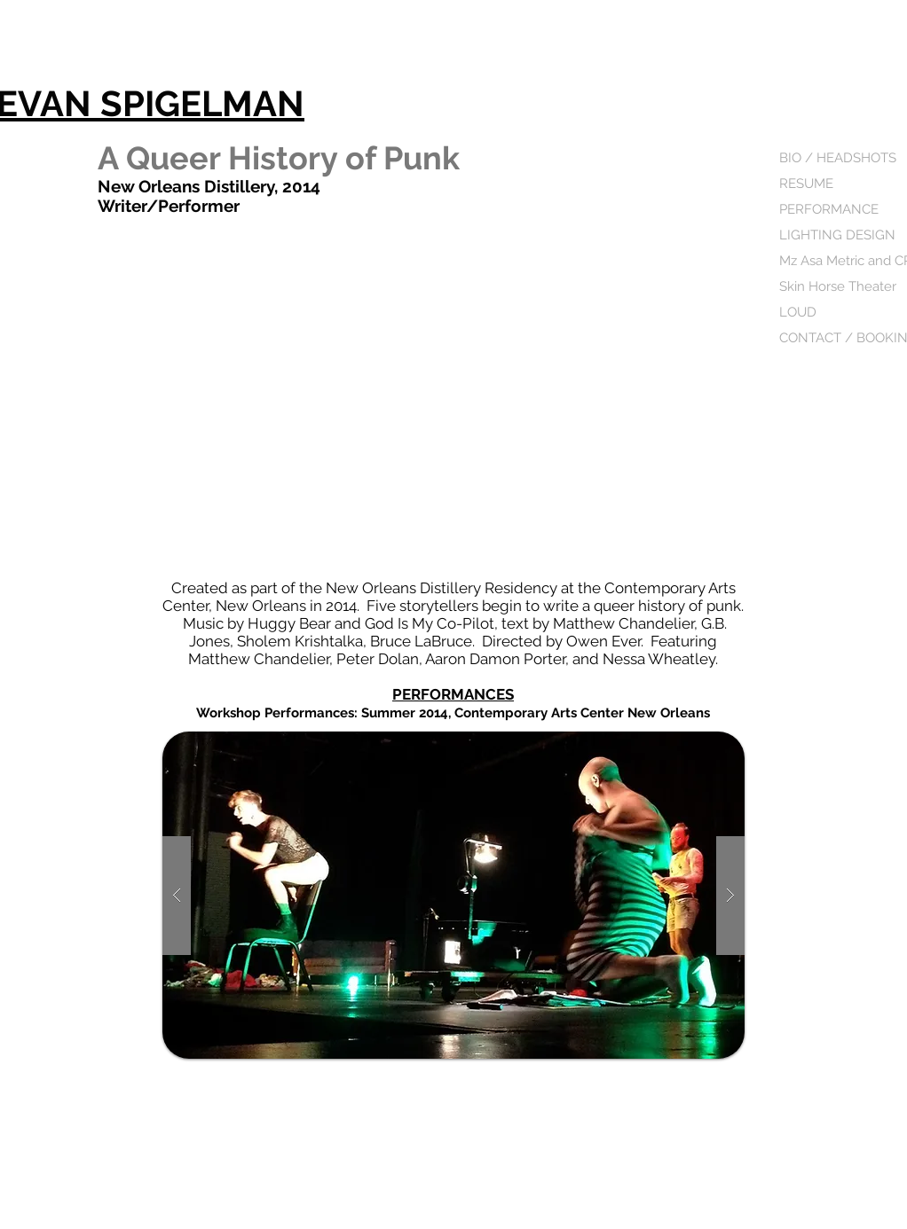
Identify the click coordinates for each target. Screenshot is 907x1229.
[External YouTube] (453, 399)
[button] (453, 895)
